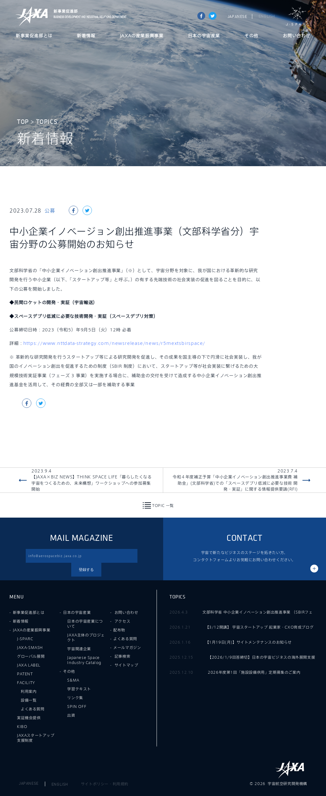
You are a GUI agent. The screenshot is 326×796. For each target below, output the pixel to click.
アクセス (122, 621)
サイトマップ (126, 664)
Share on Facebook (201, 16)
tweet (212, 16)
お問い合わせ (296, 36)
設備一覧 (28, 700)
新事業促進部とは (34, 36)
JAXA (32, 16)
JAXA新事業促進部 (88, 16)
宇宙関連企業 (79, 648)
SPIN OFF (76, 706)
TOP (23, 121)
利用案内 (28, 691)
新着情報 (86, 36)
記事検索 (122, 656)
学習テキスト (79, 688)
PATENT (25, 673)
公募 (50, 210)
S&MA (73, 680)
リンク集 (75, 697)
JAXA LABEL (28, 664)
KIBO (22, 726)
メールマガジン (127, 647)
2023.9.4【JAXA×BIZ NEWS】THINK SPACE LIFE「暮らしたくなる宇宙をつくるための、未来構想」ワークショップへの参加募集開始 (91, 480)
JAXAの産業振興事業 (141, 36)
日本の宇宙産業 (204, 36)
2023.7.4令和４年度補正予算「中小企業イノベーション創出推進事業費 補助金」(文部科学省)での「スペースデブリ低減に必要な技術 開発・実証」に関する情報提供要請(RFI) (235, 480)
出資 (71, 715)
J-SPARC (297, 16)
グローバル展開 (31, 656)
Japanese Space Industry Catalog (84, 660)
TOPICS (46, 121)
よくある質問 (33, 708)
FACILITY (26, 682)
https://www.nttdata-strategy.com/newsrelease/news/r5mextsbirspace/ (114, 343)
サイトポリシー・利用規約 (104, 783)
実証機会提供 (29, 717)
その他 (251, 36)
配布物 (119, 629)
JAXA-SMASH (30, 647)
